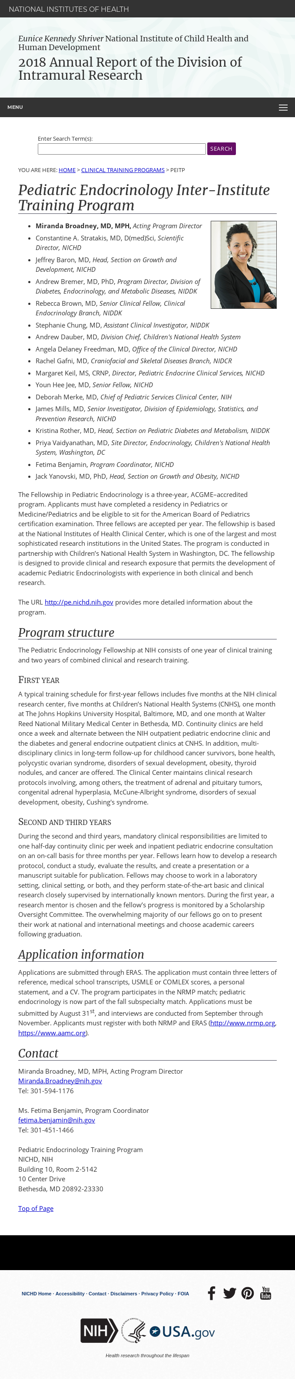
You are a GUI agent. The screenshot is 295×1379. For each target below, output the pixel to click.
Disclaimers (123, 1293)
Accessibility (70, 1293)
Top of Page (35, 1208)
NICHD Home (36, 1293)
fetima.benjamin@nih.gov (56, 1119)
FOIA (183, 1293)
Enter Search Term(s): (65, 138)
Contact (97, 1293)
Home (67, 170)
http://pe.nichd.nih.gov (79, 602)
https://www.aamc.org (52, 1032)
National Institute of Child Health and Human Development (133, 43)
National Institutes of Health (69, 9)
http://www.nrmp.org (242, 1022)
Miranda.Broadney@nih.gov (60, 1080)
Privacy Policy (157, 1293)
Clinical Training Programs (123, 170)
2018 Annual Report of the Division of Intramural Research (130, 69)
